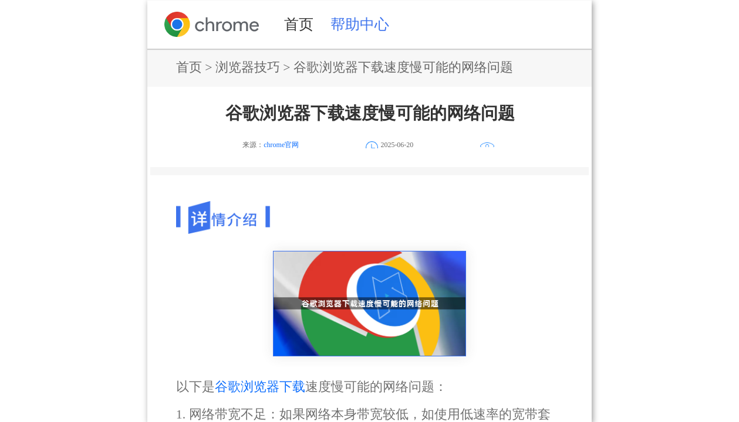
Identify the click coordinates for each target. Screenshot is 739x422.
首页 (298, 24)
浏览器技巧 (247, 67)
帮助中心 (359, 24)
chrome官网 (281, 145)
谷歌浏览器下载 (260, 387)
